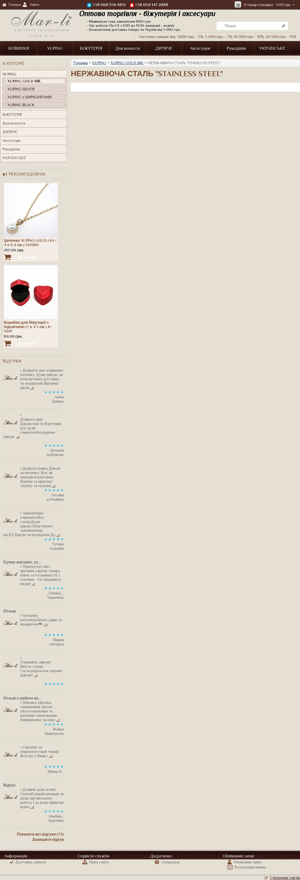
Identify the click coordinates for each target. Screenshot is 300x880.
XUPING (55, 48)
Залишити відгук (48, 839)
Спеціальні (167, 862)
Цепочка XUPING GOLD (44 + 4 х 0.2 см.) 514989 (30, 242)
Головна (11, 5)
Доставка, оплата (28, 862)
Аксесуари (200, 48)
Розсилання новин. (247, 867)
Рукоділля (236, 48)
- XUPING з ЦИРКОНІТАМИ (28, 97)
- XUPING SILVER (20, 89)
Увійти (34, 4)
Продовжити (285, 87)
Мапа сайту (95, 862)
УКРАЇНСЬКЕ (272, 48)
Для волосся (127, 48)
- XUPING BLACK (20, 105)
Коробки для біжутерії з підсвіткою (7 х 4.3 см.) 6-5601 (28, 326)
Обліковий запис (245, 862)
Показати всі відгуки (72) (40, 834)
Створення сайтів (282, 878)
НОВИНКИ (18, 48)
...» (32, 388)
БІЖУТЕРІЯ (91, 48)
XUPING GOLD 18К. (127, 63)
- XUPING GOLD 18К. (23, 81)
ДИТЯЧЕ (163, 48)
